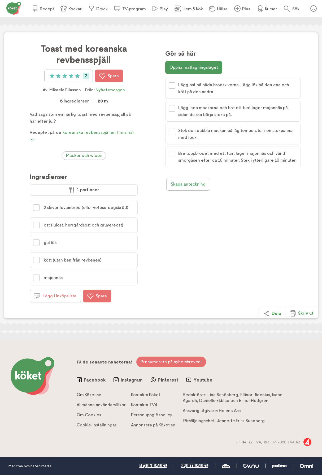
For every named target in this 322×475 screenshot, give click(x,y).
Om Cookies (89, 414)
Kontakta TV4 (144, 404)
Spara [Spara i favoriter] (109, 76)
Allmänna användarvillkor (101, 404)
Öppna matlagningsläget (193, 67)
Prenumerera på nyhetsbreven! (171, 361)
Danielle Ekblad (214, 400)
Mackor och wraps (84, 155)
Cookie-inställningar (96, 424)
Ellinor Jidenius (255, 394)
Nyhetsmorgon (110, 89)
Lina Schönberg (222, 394)
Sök (295, 8)
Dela (272, 313)
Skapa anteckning (188, 184)
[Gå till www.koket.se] (13, 7)
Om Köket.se (89, 394)
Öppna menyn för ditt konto (313, 8)
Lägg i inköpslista (55, 296)
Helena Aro (230, 410)
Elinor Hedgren (253, 400)
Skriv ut (302, 313)
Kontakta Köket (145, 394)
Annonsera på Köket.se (153, 424)
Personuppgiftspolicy (151, 414)
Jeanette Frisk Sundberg (241, 420)
